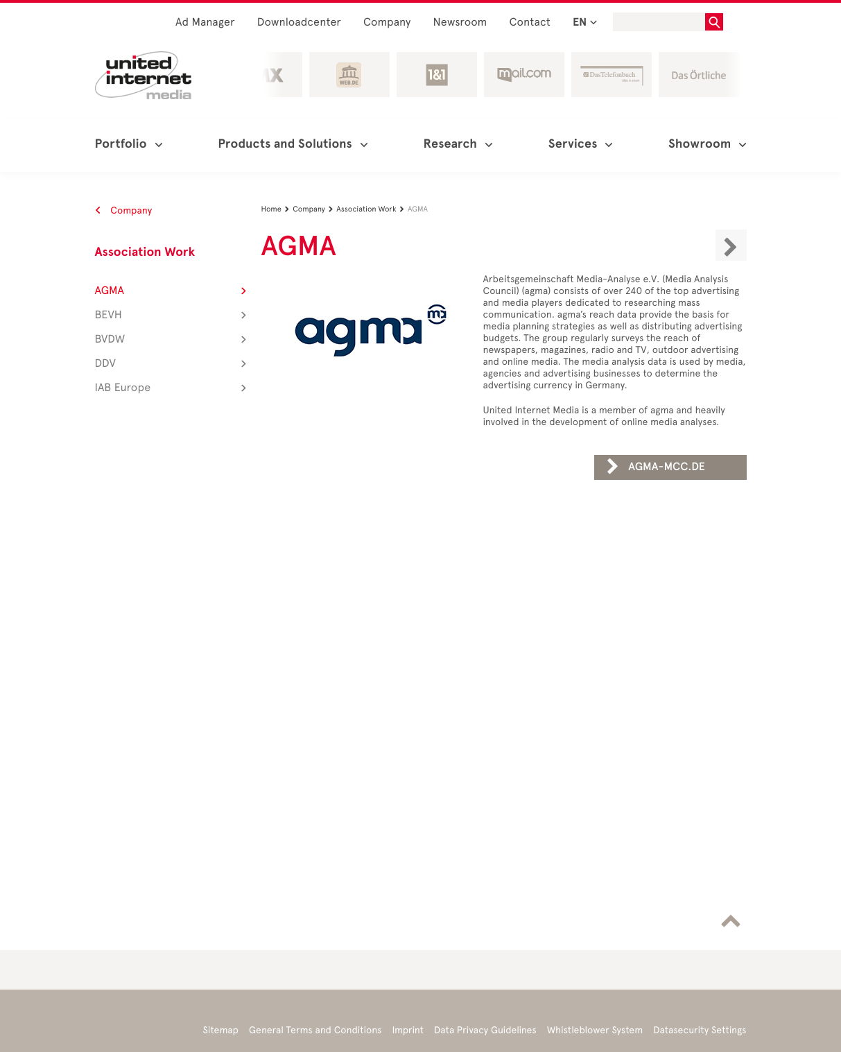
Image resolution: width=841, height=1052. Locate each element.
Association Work (145, 252)
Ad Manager (205, 22)
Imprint (408, 1030)
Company (387, 22)
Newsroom (460, 22)
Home (277, 209)
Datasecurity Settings (699, 1030)
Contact (529, 22)
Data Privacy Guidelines (485, 1030)
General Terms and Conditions (315, 1030)
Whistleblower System (595, 1030)
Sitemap (221, 1030)
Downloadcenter (299, 22)
